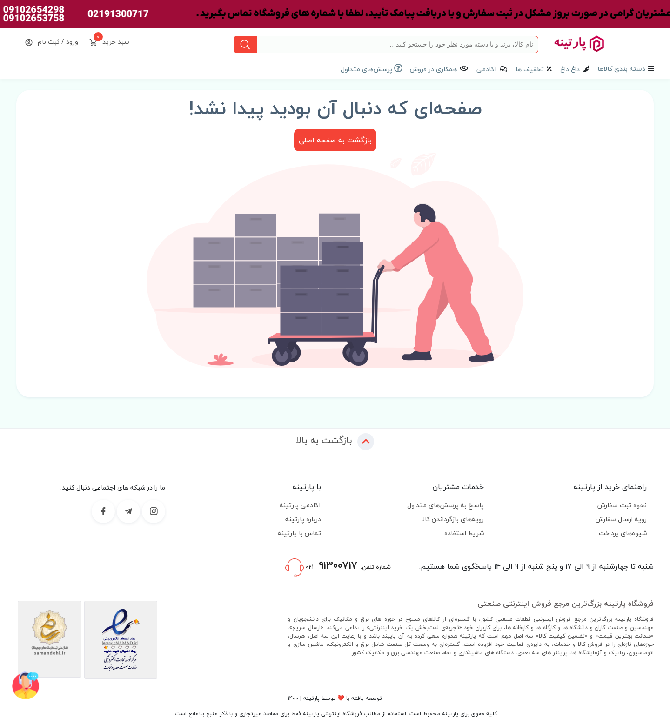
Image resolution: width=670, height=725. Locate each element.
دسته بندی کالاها (621, 68)
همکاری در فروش (433, 69)
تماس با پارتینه (299, 533)
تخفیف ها (530, 69)
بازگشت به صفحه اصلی (335, 140)
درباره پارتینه (303, 519)
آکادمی (486, 69)
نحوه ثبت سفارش (622, 505)
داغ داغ (570, 69)
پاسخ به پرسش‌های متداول (445, 505)
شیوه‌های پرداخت (623, 533)
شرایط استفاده (464, 533)
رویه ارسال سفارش (621, 519)
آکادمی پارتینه (300, 505)
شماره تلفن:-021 (338, 567)
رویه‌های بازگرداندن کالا (452, 519)
